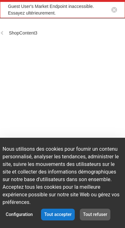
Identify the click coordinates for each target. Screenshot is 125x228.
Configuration (19, 214)
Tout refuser (95, 214)
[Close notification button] (114, 10)
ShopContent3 (18, 32)
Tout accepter (58, 214)
